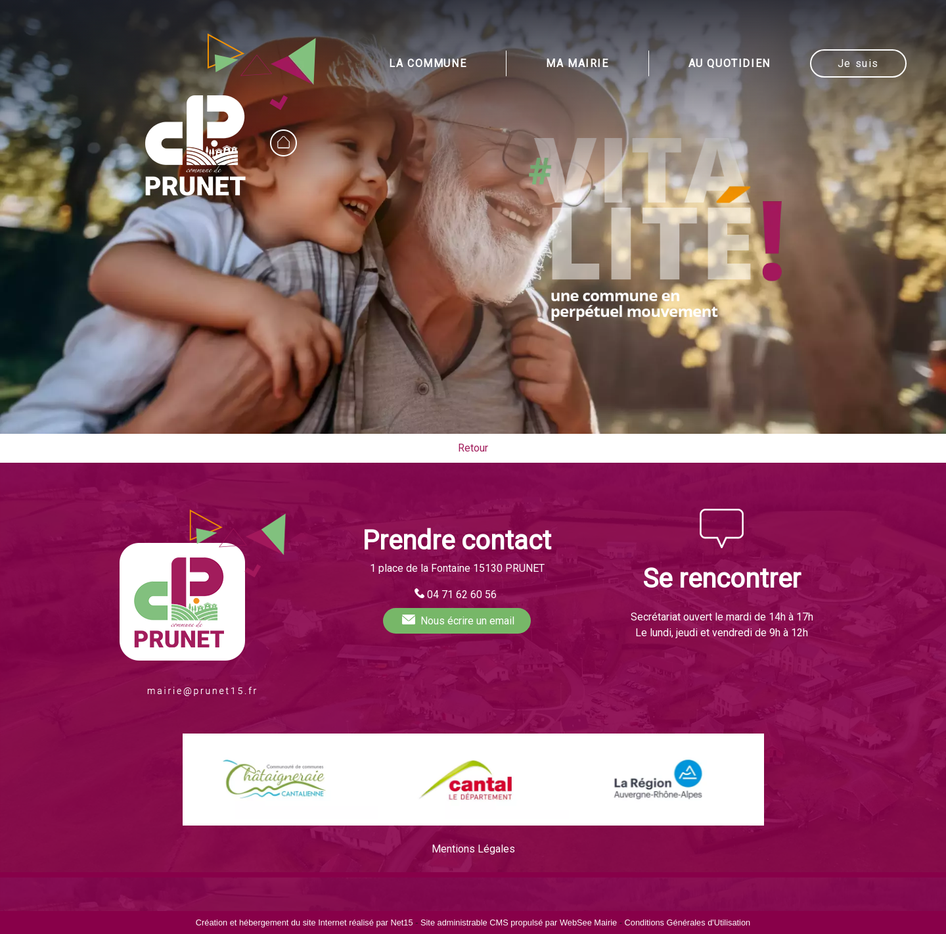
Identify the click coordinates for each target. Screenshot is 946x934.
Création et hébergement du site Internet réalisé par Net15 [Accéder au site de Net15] (304, 922)
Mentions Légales (473, 849)
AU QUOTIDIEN (729, 63)
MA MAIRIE (577, 63)
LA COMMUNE (427, 63)
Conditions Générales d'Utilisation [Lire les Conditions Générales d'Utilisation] (688, 922)
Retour (473, 448)
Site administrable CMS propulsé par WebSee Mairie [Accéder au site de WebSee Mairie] (518, 922)
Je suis (858, 63)
